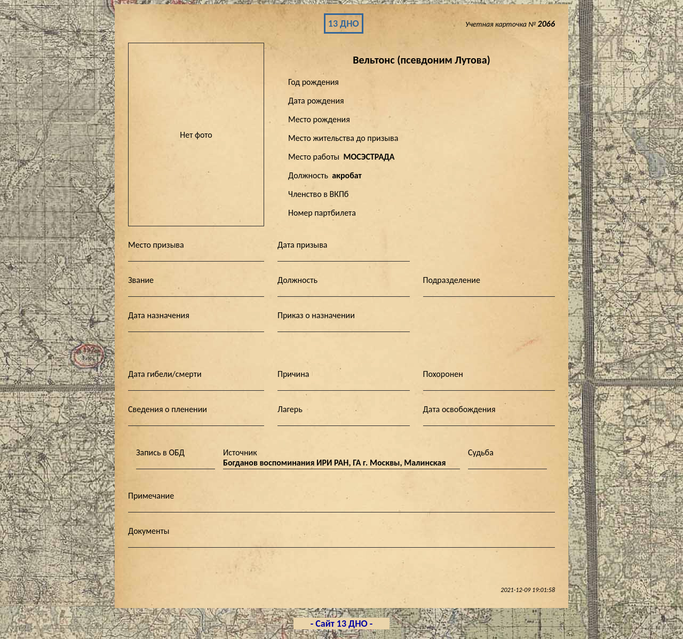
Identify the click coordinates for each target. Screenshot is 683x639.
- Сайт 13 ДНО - (342, 623)
